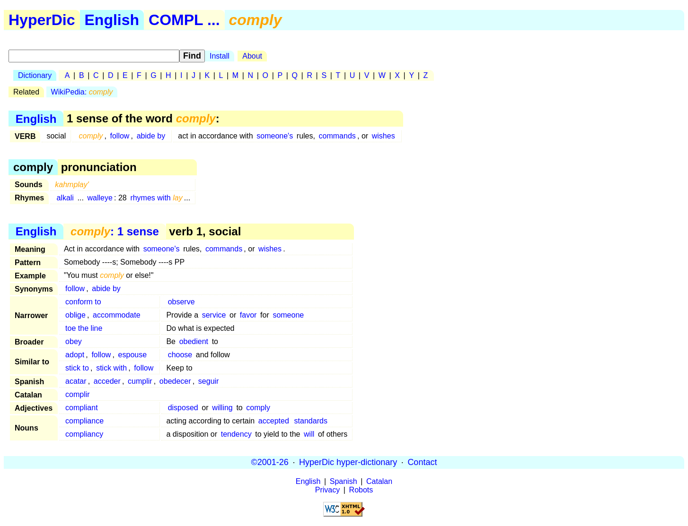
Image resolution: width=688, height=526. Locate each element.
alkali (64, 198)
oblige (75, 315)
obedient (193, 341)
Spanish (343, 481)
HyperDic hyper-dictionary (348, 462)
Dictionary (35, 75)
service (214, 315)
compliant (81, 408)
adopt (74, 355)
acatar (75, 381)
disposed (183, 408)
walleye (100, 198)
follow (120, 136)
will (309, 434)
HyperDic (42, 19)
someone (288, 315)
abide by (151, 136)
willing (222, 408)
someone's (274, 136)
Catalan (379, 481)
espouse (132, 355)
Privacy (327, 490)
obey (73, 341)
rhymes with (156, 198)
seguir (208, 381)
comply (258, 408)
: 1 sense (115, 231)
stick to (77, 368)
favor (248, 315)
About (252, 56)
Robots (361, 490)
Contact (422, 462)
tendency (236, 434)
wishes (383, 136)
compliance (84, 421)
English (112, 19)
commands (337, 136)
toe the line (83, 328)
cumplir (140, 381)
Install (219, 56)
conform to (83, 302)
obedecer (175, 381)
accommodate (117, 315)
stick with (111, 368)
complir (77, 394)
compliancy (84, 434)
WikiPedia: (82, 92)
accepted (273, 421)
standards (310, 421)
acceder (107, 381)
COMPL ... (184, 19)
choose (180, 355)
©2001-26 (270, 462)
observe (181, 302)
